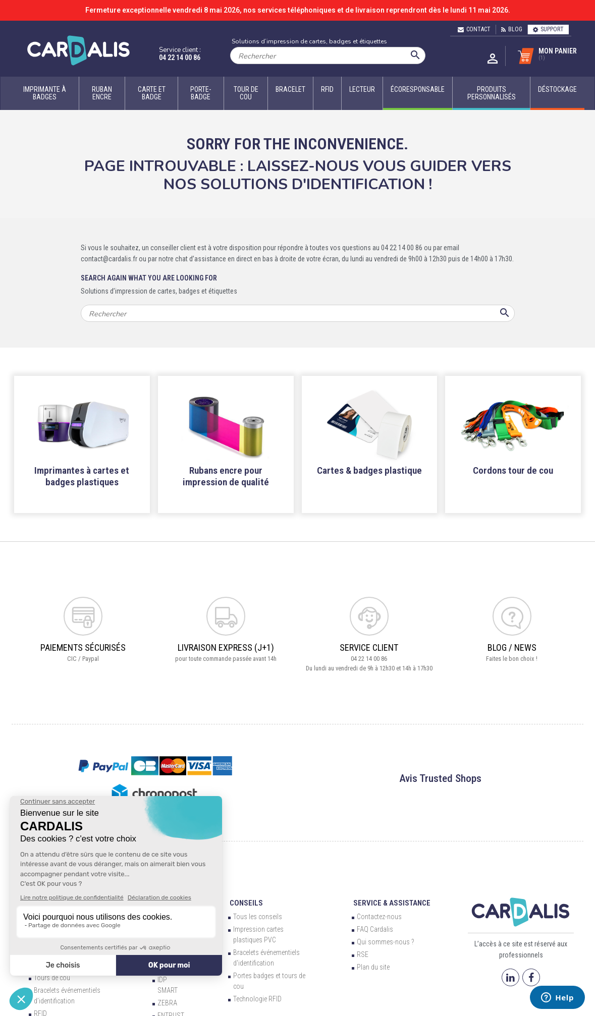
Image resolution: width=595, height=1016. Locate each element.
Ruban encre (102, 93)
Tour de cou (246, 93)
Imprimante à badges (44, 93)
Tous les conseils (257, 917)
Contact (474, 29)
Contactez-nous (379, 917)
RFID (327, 89)
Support (548, 29)
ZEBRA (167, 1003)
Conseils (246, 903)
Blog (511, 29)
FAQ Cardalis (375, 929)
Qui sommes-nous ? (385, 942)
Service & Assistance (391, 903)
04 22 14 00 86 (179, 57)
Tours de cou (52, 978)
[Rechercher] (327, 55)
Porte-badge (200, 93)
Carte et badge (152, 93)
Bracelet (290, 89)
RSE (362, 954)
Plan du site (373, 967)
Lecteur (362, 89)
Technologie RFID (257, 999)
